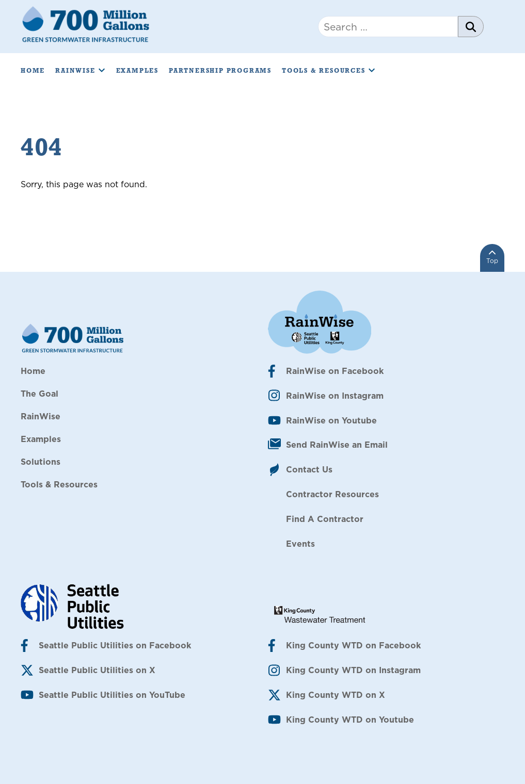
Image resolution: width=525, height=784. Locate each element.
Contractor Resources (332, 494)
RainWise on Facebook (335, 371)
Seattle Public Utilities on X (97, 670)
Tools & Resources (329, 70)
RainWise (80, 70)
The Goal (39, 393)
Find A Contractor (324, 519)
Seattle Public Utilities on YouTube (112, 694)
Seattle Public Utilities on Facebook (115, 645)
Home (33, 70)
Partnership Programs (220, 70)
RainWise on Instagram (335, 395)
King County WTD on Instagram (353, 670)
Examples (137, 70)
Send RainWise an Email (337, 444)
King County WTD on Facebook (353, 645)
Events (300, 543)
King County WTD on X (335, 694)
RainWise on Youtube (331, 420)
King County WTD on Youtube (350, 719)
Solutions (40, 461)
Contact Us (309, 469)
